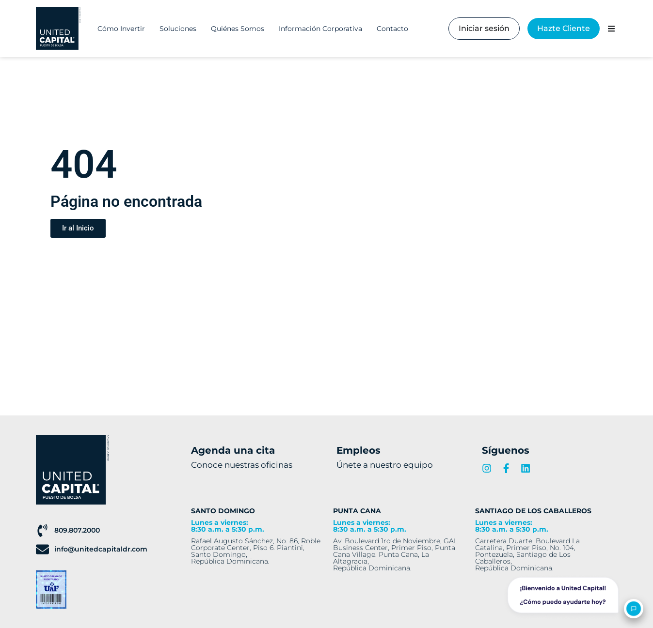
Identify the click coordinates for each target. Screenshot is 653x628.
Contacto (392, 28)
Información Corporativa (320, 28)
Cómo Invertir (121, 28)
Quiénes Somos (237, 28)
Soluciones (177, 28)
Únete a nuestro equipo (384, 465)
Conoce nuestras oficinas (241, 465)
